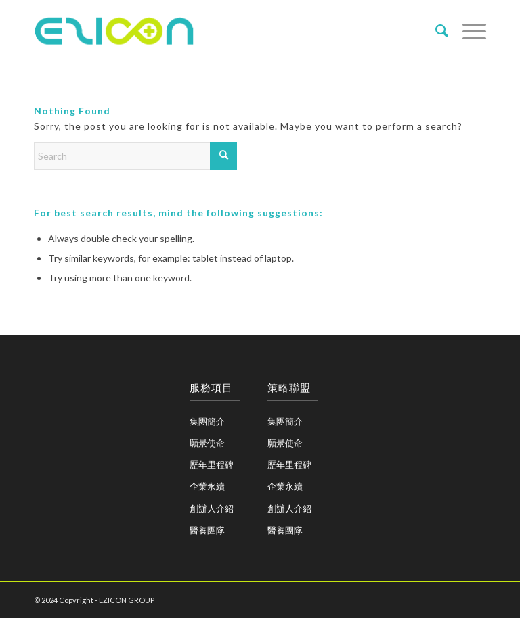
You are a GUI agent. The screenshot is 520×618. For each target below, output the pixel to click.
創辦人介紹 (212, 508)
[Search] (435, 30)
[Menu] (467, 30)
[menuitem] (435, 30)
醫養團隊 (207, 530)
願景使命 (207, 442)
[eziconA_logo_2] (117, 30)
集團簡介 (207, 421)
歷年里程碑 (212, 464)
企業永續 (207, 486)
